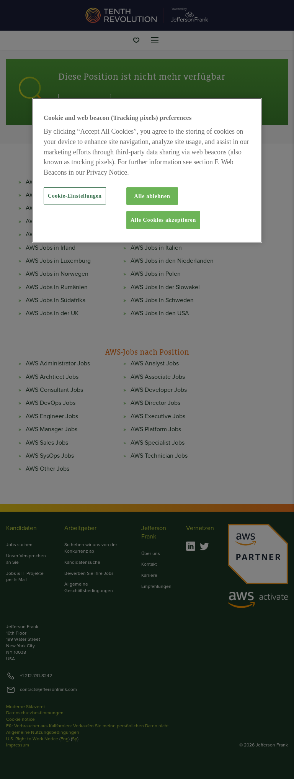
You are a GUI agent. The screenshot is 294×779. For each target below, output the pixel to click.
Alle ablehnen (152, 196)
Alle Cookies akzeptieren (163, 220)
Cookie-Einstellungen (75, 196)
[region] (147, 170)
